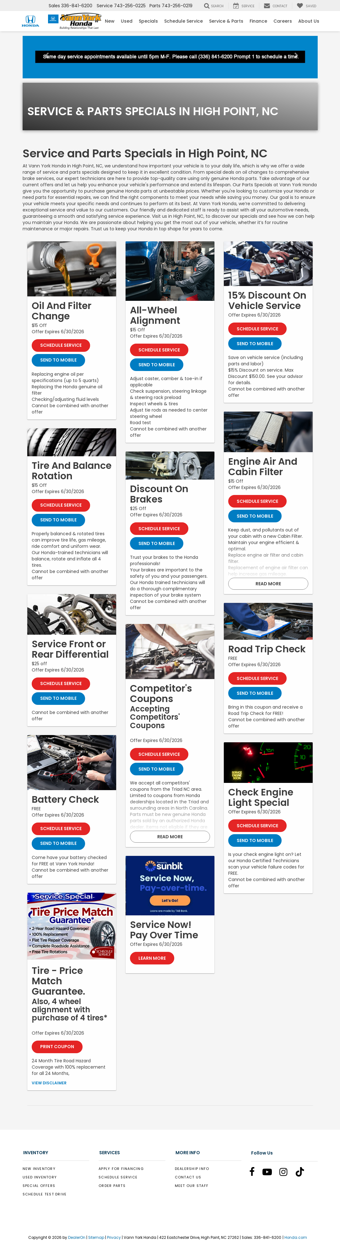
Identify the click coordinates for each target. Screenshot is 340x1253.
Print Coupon (57, 1047)
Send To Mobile (58, 360)
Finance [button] (258, 21)
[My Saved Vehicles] (306, 6)
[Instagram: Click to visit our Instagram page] (286, 1174)
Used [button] (126, 21)
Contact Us (188, 1177)
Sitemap (96, 1237)
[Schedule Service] (71, 268)
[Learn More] (170, 885)
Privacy (114, 1237)
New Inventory (39, 1169)
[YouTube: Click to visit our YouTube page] (270, 1174)
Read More (170, 837)
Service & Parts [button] (226, 21)
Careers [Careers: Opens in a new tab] (282, 21)
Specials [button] (148, 21)
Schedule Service (183, 21)
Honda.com (295, 1237)
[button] (45, 57)
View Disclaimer (49, 1083)
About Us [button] (308, 21)
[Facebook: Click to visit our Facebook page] (255, 1174)
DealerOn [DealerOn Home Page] (76, 1237)
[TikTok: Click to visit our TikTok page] (303, 1174)
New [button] (110, 21)
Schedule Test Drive (45, 1194)
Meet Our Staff (192, 1185)
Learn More (152, 958)
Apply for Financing (121, 1169)
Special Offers (39, 1185)
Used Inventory (40, 1177)
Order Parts (112, 1185)
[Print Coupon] (71, 926)
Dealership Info (192, 1169)
